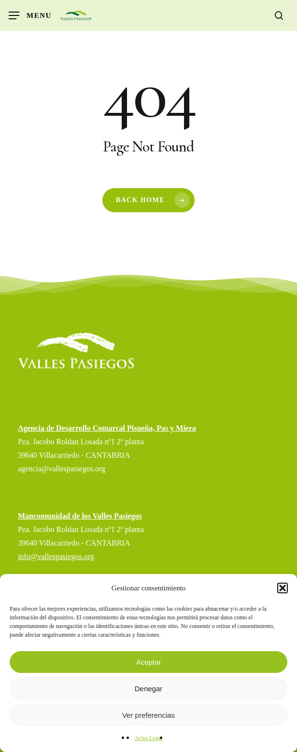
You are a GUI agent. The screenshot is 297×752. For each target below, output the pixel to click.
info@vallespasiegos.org (56, 556)
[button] (282, 588)
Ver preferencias (148, 715)
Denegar (149, 688)
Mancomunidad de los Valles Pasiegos (80, 516)
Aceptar (148, 662)
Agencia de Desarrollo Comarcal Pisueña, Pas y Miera (107, 428)
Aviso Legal (148, 738)
